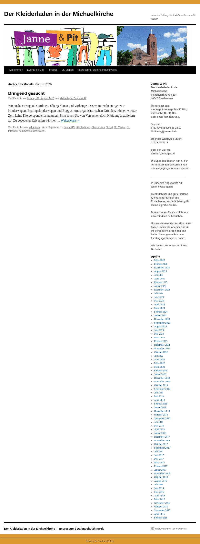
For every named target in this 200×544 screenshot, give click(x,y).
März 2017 (159, 462)
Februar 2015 (160, 517)
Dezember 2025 (162, 267)
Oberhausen (98, 127)
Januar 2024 (160, 315)
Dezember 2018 (162, 411)
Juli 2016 (158, 484)
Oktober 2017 (161, 444)
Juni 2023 (159, 330)
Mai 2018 (159, 425)
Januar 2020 (160, 374)
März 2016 (159, 499)
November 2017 (162, 440)
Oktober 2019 (161, 385)
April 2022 (159, 359)
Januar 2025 (160, 286)
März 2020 (159, 366)
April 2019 (159, 400)
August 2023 (160, 326)
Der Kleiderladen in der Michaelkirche (58, 13)
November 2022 (162, 348)
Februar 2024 (160, 311)
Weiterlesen (70, 120)
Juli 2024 (158, 293)
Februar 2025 (160, 282)
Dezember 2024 (162, 289)
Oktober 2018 (161, 414)
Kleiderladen (83, 127)
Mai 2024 (159, 300)
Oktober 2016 (161, 477)
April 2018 (159, 429)
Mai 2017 (159, 458)
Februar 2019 (160, 403)
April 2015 (159, 514)
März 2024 (159, 308)
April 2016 (159, 495)
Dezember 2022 (162, 344)
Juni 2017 (159, 455)
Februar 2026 (160, 264)
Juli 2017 (158, 451)
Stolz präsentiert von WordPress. (171, 528)
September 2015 (162, 510)
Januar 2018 (160, 433)
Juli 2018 (158, 422)
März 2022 (159, 363)
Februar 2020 (160, 370)
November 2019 (162, 381)
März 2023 (159, 337)
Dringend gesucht (26, 93)
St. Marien (67, 69)
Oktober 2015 (161, 506)
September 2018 (162, 418)
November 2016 (162, 473)
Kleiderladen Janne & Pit (73, 98)
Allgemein (34, 127)
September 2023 (162, 322)
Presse (53, 69)
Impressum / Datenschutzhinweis (97, 69)
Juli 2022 (158, 355)
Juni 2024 (159, 297)
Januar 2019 (160, 407)
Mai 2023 (159, 333)
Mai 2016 (159, 491)
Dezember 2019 (162, 377)
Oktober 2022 (161, 352)
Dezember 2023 (162, 319)
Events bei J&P (36, 69)
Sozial (109, 127)
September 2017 (162, 447)
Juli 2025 (158, 275)
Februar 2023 (160, 341)
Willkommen (16, 69)
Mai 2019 (159, 396)
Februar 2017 (160, 466)
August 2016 (160, 480)
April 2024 (159, 304)
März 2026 (159, 260)
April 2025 (159, 278)
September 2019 (162, 389)
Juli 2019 (158, 392)
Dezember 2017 (162, 436)
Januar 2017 (160, 469)
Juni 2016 (159, 488)
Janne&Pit (69, 127)
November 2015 (162, 503)
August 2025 (160, 271)
